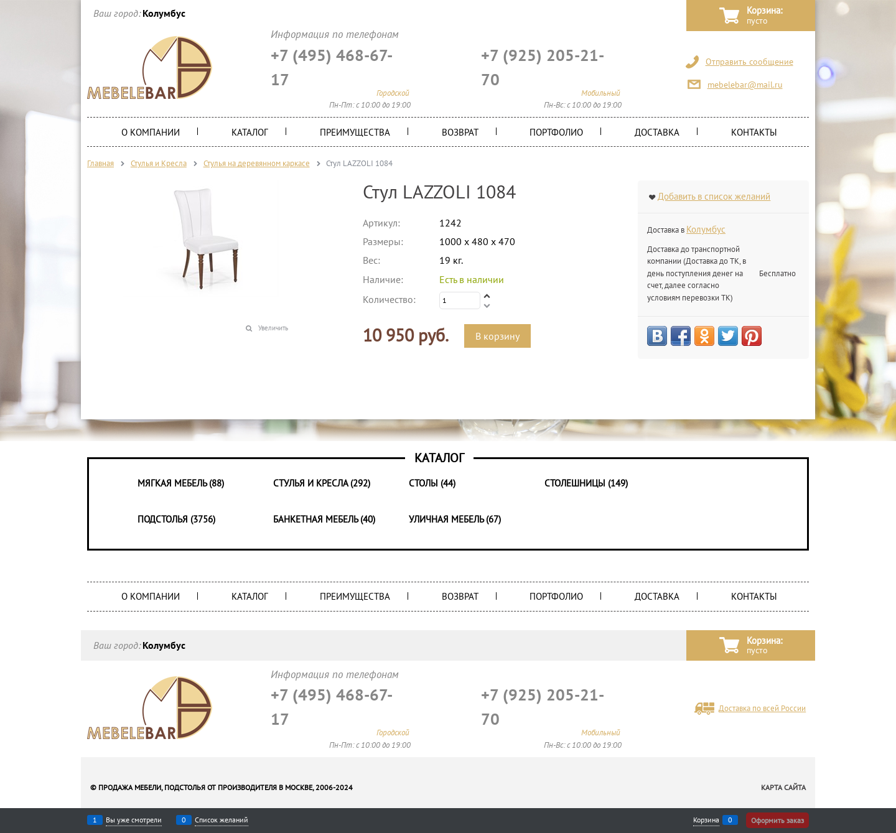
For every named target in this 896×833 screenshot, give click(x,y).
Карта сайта (783, 787)
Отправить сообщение (749, 61)
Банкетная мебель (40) (324, 519)
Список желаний (221, 820)
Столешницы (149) (586, 483)
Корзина (706, 820)
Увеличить (273, 327)
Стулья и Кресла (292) (321, 483)
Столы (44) (432, 483)
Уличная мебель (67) (455, 519)
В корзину (497, 336)
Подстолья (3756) (176, 519)
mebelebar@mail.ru (745, 84)
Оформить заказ (777, 820)
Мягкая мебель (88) (181, 483)
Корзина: (764, 15)
